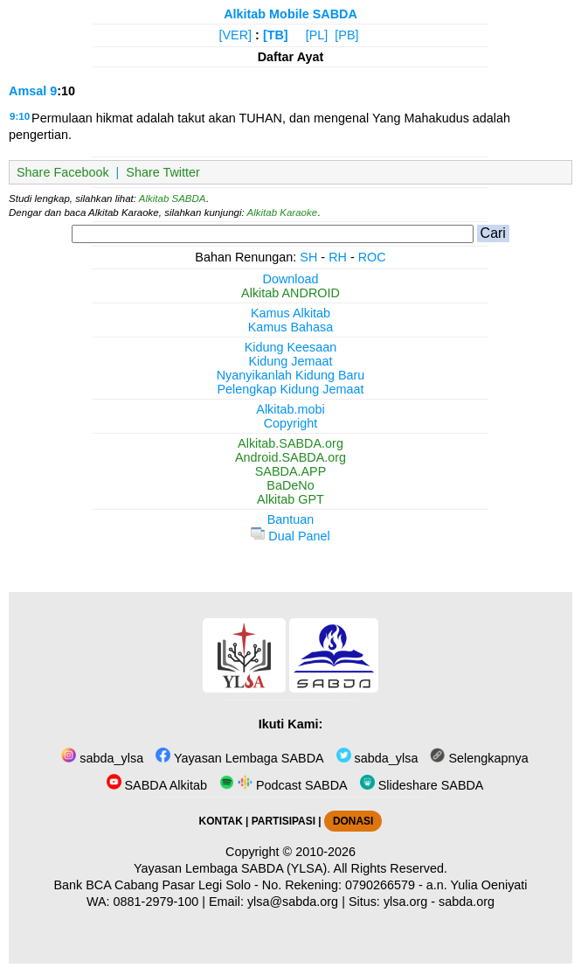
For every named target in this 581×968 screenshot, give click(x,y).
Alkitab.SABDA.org (290, 443)
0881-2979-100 (156, 902)
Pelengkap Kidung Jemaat (290, 389)
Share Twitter (163, 172)
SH (308, 257)
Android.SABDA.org (290, 457)
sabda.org (467, 902)
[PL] (317, 35)
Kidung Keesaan (291, 347)
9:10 (20, 116)
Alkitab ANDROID (290, 293)
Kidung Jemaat (291, 361)
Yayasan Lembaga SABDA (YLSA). (232, 868)
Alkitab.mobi (290, 409)
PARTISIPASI (283, 821)
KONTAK (221, 821)
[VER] (235, 35)
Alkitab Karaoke (282, 212)
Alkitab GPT (290, 499)
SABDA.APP (291, 471)
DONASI (353, 821)
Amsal (27, 91)
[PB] (346, 35)
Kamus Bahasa (291, 327)
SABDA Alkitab (157, 785)
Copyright (291, 423)
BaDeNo (290, 485)
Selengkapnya (479, 758)
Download (291, 279)
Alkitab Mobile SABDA (290, 14)
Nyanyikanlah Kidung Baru (291, 375)
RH (338, 257)
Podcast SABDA (283, 785)
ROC (372, 257)
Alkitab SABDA (172, 198)
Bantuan (291, 519)
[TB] (275, 35)
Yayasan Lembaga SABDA (239, 758)
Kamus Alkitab (290, 313)
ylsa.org (405, 902)
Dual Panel (290, 536)
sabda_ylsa (102, 758)
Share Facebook (63, 172)
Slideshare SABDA (422, 785)
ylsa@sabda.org (292, 902)
